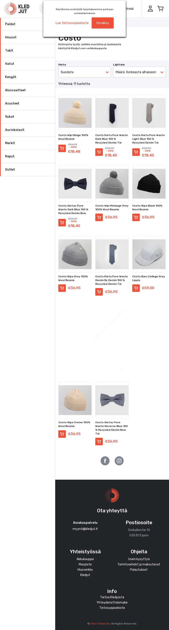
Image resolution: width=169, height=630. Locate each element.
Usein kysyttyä (139, 559)
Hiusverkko (85, 570)
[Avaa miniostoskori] (160, 9)
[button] (149, 9)
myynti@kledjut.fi (85, 529)
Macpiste (85, 564)
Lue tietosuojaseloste (72, 23)
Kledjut (85, 575)
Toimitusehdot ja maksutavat (139, 564)
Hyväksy (102, 23)
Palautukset (139, 570)
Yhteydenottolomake (112, 602)
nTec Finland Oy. (100, 623)
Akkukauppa (85, 559)
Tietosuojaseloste (112, 608)
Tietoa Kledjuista (112, 597)
